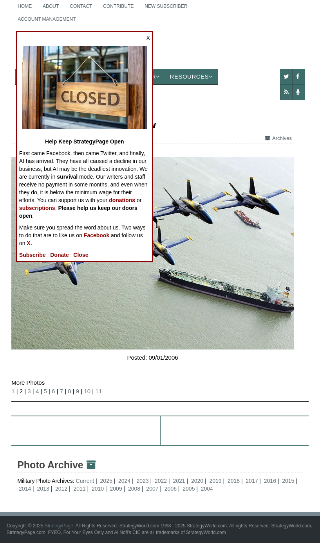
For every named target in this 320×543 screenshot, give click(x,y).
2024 (124, 481)
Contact (81, 6)
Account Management (47, 19)
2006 (171, 489)
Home (25, 6)
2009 (116, 489)
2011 (79, 489)
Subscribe (32, 255)
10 (87, 391)
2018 (234, 481)
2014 (25, 489)
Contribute (118, 6)
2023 (143, 481)
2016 (270, 481)
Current (86, 481)
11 (98, 391)
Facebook (96, 235)
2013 (43, 489)
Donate (59, 255)
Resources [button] (191, 76)
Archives (278, 138)
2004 (207, 489)
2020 (197, 481)
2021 (179, 481)
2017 (252, 481)
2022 (161, 481)
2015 (288, 481)
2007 (152, 489)
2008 (134, 489)
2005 (189, 489)
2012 (61, 489)
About (51, 6)
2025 (106, 481)
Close (80, 255)
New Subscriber (166, 6)
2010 (98, 489)
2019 (215, 481)
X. (29, 243)
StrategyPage (59, 526)
